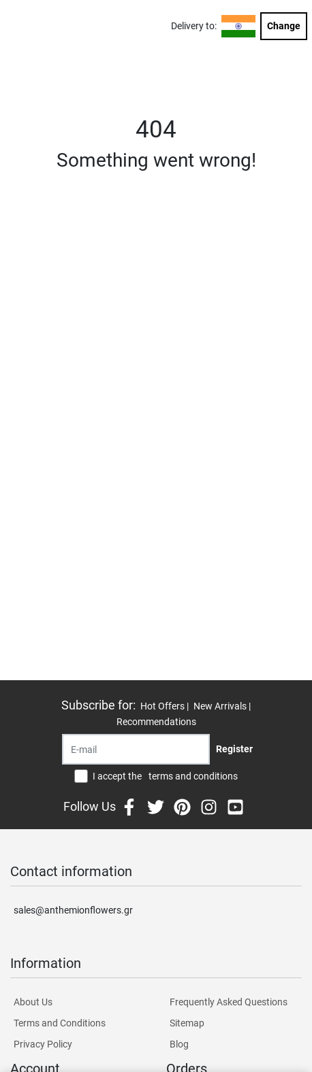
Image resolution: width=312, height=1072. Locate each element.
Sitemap (187, 1023)
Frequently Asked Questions (228, 1001)
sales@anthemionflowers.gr (73, 910)
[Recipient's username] (136, 749)
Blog (179, 1044)
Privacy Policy (43, 1044)
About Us (33, 1001)
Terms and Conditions (60, 1023)
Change (283, 25)
